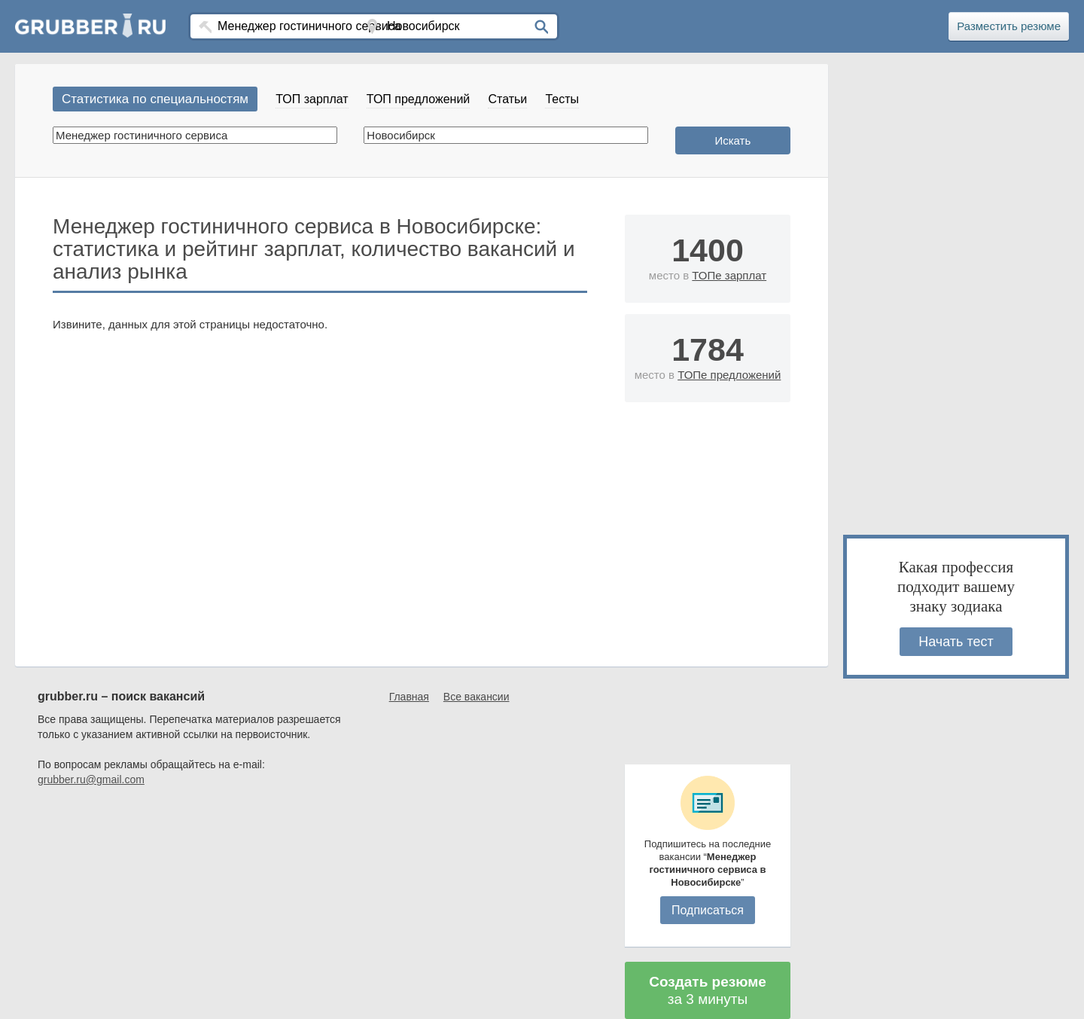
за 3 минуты (707, 990)
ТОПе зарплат (729, 275)
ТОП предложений (418, 99)
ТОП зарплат (312, 99)
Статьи (507, 99)
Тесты (562, 99)
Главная (409, 697)
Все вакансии (476, 697)
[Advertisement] (707, 579)
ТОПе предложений (729, 374)
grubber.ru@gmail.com (91, 779)
